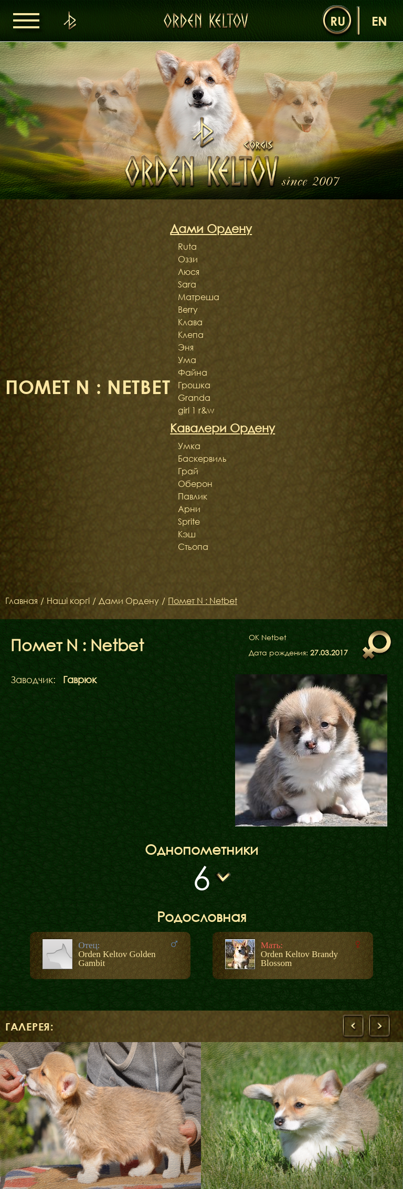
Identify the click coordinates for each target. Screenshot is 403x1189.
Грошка (194, 385)
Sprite (189, 521)
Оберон (195, 484)
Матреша (198, 297)
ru (337, 20)
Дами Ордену (129, 601)
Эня (186, 347)
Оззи (188, 259)
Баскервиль (202, 458)
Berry (188, 309)
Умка (189, 446)
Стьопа (193, 547)
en (379, 20)
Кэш (187, 534)
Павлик (192, 496)
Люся (188, 272)
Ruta (187, 246)
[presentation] (353, 1026)
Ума (187, 360)
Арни (189, 509)
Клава (190, 322)
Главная (21, 601)
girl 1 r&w (196, 410)
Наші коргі (68, 601)
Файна (192, 372)
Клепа (191, 335)
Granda (194, 398)
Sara (187, 284)
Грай (188, 471)
